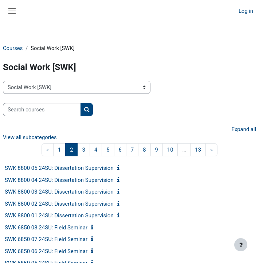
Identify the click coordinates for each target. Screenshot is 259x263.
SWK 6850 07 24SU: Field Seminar (46, 239)
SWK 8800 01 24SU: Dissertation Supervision (59, 215)
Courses (13, 48)
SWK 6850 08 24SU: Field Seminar (46, 227)
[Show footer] (240, 244)
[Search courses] (42, 109)
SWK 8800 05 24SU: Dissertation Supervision (59, 168)
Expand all (244, 129)
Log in (246, 11)
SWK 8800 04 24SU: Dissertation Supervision (59, 180)
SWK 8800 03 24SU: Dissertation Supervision (59, 191)
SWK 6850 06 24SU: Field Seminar (46, 251)
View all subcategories (30, 137)
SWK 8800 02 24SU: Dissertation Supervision (59, 204)
